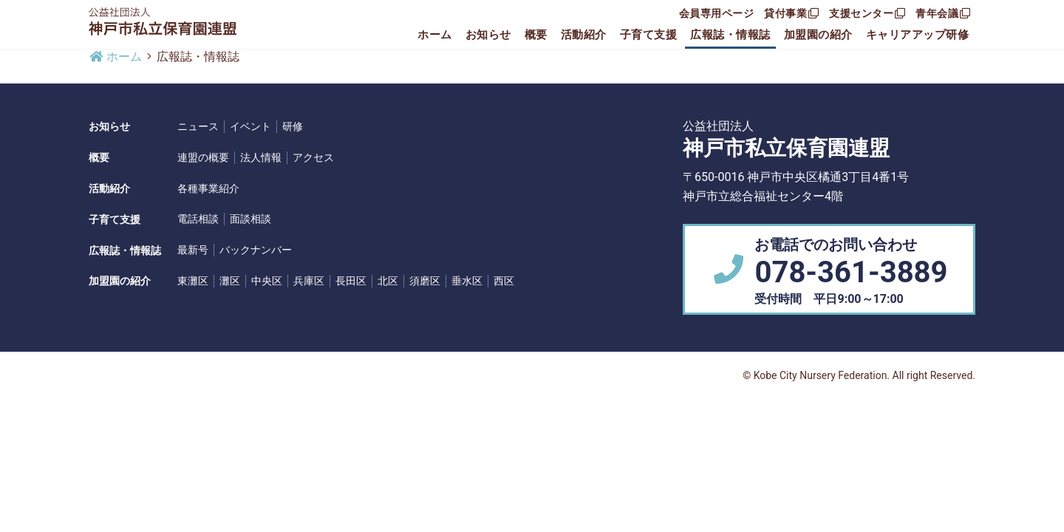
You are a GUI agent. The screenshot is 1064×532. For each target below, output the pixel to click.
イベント (250, 126)
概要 (536, 34)
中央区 (266, 281)
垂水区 (466, 281)
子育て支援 (649, 34)
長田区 (350, 281)
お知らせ (488, 34)
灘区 (229, 281)
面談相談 (250, 219)
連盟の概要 (203, 157)
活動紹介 (584, 34)
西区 (504, 281)
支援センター (867, 13)
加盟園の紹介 (818, 34)
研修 (292, 126)
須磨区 (424, 281)
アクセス (313, 157)
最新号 (192, 250)
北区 (388, 281)
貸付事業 (791, 13)
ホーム (434, 34)
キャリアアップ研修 (917, 34)
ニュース (198, 126)
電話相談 (198, 219)
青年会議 (942, 13)
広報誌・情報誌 (730, 34)
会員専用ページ (716, 13)
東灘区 (192, 281)
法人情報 (261, 157)
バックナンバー (255, 250)
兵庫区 (308, 281)
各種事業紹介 (208, 188)
